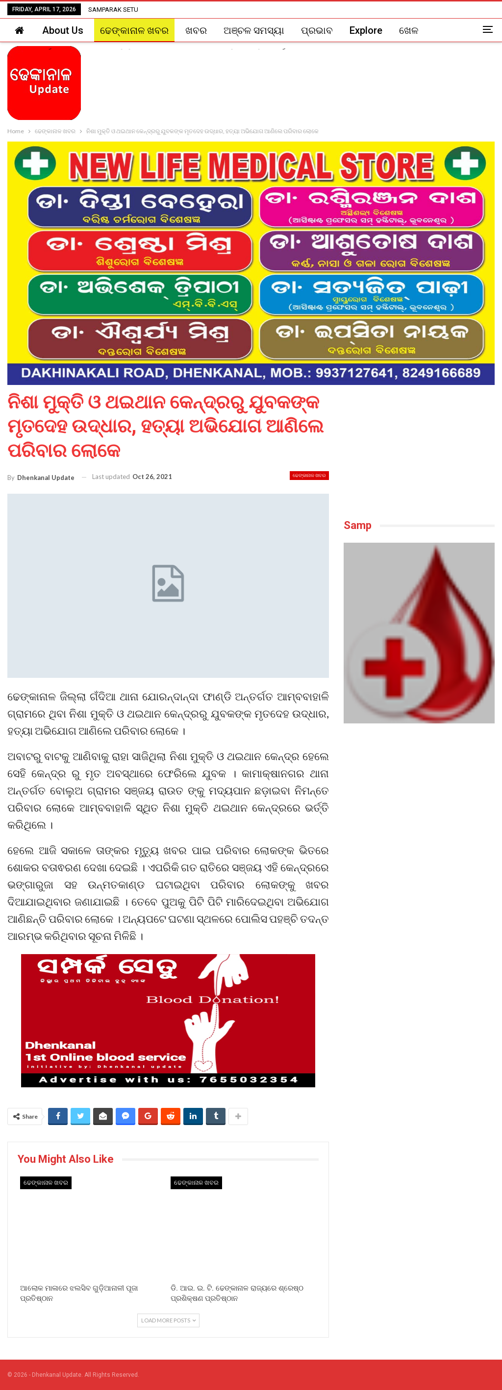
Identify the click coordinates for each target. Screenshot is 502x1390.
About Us (62, 30)
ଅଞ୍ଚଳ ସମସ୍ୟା (254, 30)
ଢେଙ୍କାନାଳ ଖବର (134, 30)
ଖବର (196, 30)
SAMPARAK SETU (113, 9)
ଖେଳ (408, 30)
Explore (366, 30)
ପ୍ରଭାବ (317, 30)
